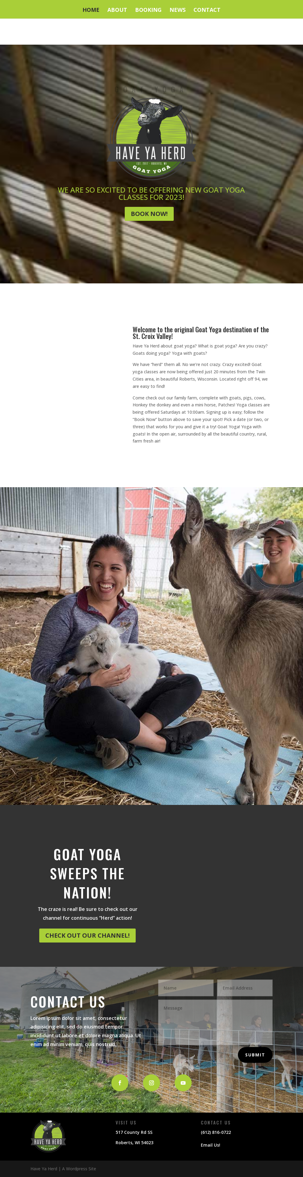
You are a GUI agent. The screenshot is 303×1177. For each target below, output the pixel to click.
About (117, 10)
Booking (148, 10)
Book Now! (149, 214)
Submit (255, 1055)
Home (90, 10)
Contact (207, 10)
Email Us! (210, 1145)
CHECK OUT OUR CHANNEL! (87, 935)
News (177, 10)
